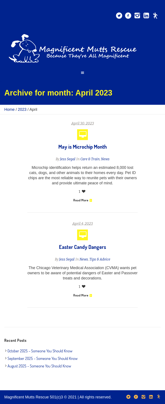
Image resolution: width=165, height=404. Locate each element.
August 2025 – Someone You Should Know (39, 366)
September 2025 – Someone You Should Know (43, 358)
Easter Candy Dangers (82, 247)
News (105, 159)
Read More (82, 200)
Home (9, 109)
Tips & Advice (99, 259)
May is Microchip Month (82, 146)
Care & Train (90, 159)
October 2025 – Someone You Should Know (40, 350)
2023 (22, 109)
